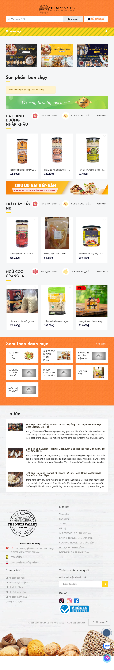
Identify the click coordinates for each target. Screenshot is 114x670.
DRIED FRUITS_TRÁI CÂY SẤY (49, 407)
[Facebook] (76, 634)
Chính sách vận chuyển (17, 616)
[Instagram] (69, 634)
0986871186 (16, 591)
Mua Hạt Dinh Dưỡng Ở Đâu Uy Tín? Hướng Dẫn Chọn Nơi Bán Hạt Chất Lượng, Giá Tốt (63, 459)
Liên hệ (62, 562)
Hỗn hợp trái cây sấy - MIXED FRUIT (96, 287)
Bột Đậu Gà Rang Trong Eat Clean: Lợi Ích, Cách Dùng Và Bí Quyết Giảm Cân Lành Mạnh (63, 508)
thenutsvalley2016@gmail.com (25, 596)
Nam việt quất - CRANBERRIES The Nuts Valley (32, 287)
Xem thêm (102, 149)
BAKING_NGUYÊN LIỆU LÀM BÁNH (76, 572)
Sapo (83, 656)
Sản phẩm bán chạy (26, 111)
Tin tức (13, 448)
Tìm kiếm (72, 19)
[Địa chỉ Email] (83, 618)
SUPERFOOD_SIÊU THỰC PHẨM (81, 149)
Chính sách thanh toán (16, 631)
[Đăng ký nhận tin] (105, 618)
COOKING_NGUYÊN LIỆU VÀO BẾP (76, 577)
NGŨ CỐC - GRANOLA (15, 308)
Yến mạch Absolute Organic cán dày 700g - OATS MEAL (70, 355)
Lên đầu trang (100, 656)
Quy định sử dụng (14, 635)
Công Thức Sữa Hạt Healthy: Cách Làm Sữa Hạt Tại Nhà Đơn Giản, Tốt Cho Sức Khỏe (65, 483)
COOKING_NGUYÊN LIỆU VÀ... (13, 407)
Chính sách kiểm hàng (16, 626)
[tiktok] (61, 634)
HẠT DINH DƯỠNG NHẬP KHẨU (17, 154)
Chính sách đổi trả (14, 621)
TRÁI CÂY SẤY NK (18, 240)
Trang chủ (64, 548)
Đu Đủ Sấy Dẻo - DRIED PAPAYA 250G (62, 287)
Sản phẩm (64, 553)
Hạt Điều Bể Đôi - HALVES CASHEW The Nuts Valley (34, 204)
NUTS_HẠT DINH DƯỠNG (51, 149)
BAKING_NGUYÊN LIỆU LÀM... (83, 389)
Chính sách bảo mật (15, 612)
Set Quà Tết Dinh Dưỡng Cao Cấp (95, 355)
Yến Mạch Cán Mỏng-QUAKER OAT (26, 355)
